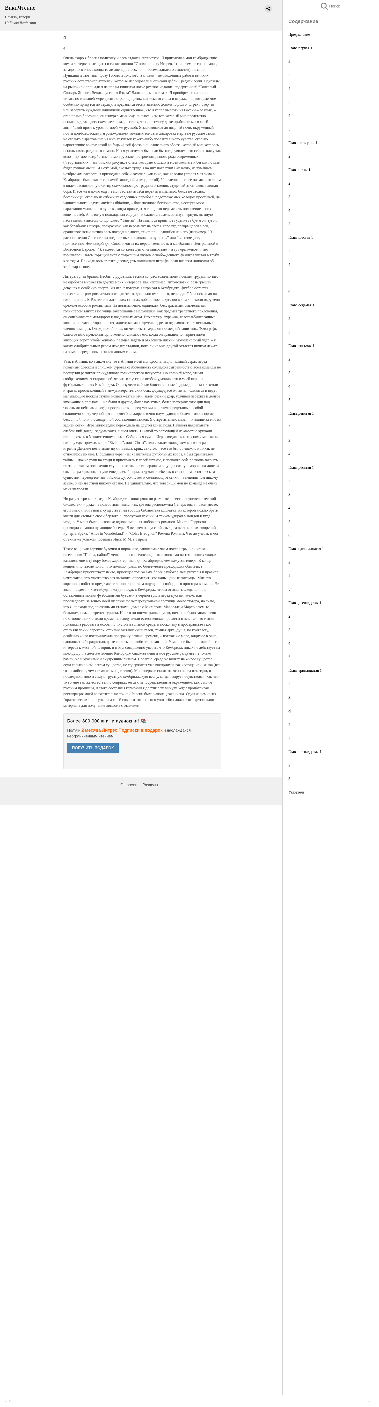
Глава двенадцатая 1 (304, 603)
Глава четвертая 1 (302, 143)
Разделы (150, 785)
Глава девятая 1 (301, 413)
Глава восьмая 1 (301, 346)
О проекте (129, 785)
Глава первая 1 (300, 48)
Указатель (296, 792)
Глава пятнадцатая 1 (304, 752)
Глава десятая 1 (301, 467)
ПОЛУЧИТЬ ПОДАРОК (93, 748)
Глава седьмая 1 (301, 305)
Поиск (330, 6)
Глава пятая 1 (299, 170)
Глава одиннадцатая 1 (306, 549)
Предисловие (299, 34)
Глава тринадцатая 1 (305, 670)
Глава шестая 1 (300, 237)
